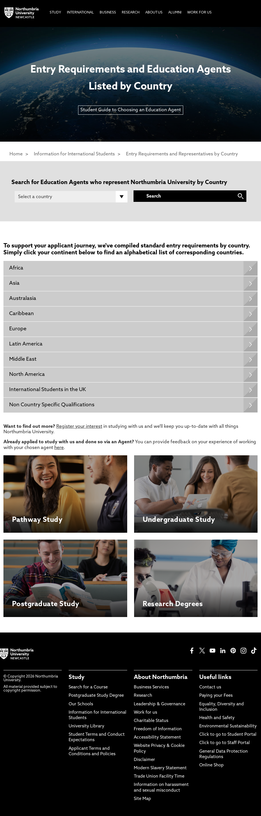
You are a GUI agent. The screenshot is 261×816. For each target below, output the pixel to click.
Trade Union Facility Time (159, 776)
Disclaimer (144, 760)
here (59, 448)
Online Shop (211, 765)
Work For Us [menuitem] (199, 12)
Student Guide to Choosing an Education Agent (130, 110)
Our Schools (81, 704)
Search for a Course (88, 687)
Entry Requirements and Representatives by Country (182, 154)
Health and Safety (217, 718)
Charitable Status (151, 721)
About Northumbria (160, 677)
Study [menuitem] (55, 12)
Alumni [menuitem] (174, 12)
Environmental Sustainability (228, 726)
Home (16, 154)
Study (76, 677)
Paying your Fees (216, 696)
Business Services (151, 687)
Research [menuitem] (131, 12)
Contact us (210, 687)
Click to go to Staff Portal (224, 743)
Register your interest (79, 426)
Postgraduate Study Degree (96, 696)
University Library (86, 726)
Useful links (215, 677)
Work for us (145, 712)
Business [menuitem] (108, 12)
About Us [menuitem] (154, 12)
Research (143, 696)
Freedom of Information (158, 729)
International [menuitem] (80, 12)
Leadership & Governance (159, 704)
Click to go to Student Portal (227, 735)
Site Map (142, 799)
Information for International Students (74, 154)
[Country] (71, 196)
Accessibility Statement (157, 737)
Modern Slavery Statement (160, 768)
